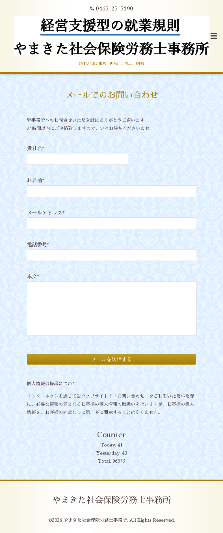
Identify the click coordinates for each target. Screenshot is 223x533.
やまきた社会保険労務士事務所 (111, 500)
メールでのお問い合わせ (111, 95)
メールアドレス (46, 212)
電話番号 (38, 244)
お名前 (35, 180)
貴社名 (35, 148)
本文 (33, 276)
